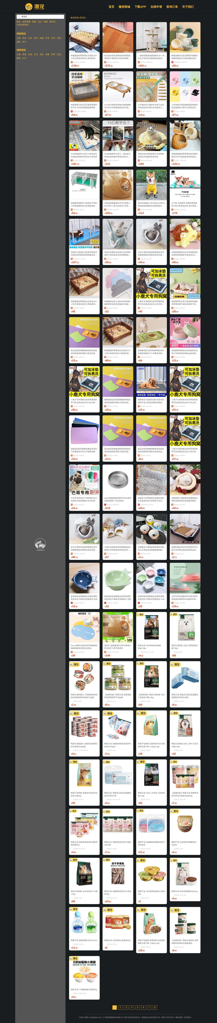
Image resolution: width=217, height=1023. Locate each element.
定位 (40, 22)
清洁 (36, 38)
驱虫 (19, 22)
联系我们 (187, 1017)
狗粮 (46, 22)
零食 (24, 38)
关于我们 (188, 6)
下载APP (140, 6)
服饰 (19, 42)
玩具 (30, 38)
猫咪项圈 (26, 22)
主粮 (19, 38)
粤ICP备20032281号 (132, 1017)
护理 (47, 38)
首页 (111, 6)
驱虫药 (52, 22)
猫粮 (34, 22)
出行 (24, 58)
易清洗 (83, 17)
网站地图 (178, 1017)
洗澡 (59, 38)
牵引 (24, 42)
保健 (42, 38)
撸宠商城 (124, 6)
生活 (53, 38)
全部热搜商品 (23, 25)
